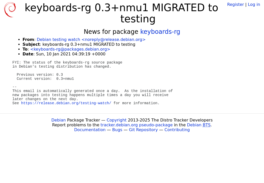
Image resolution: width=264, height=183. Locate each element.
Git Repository (143, 129)
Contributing (177, 129)
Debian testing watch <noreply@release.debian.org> (91, 39)
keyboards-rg (160, 31)
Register (235, 4)
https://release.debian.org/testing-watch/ (66, 103)
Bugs (117, 129)
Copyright (117, 120)
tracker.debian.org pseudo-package (137, 125)
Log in (254, 4)
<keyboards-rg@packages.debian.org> (70, 49)
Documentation (89, 129)
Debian (58, 120)
